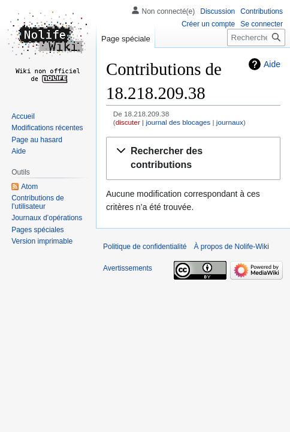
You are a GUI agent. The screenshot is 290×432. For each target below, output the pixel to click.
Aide (272, 64)
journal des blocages (178, 122)
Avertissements (127, 268)
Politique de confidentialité (144, 246)
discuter (128, 122)
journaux (229, 122)
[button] (193, 158)
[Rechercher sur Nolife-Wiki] (256, 37)
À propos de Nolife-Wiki (231, 246)
